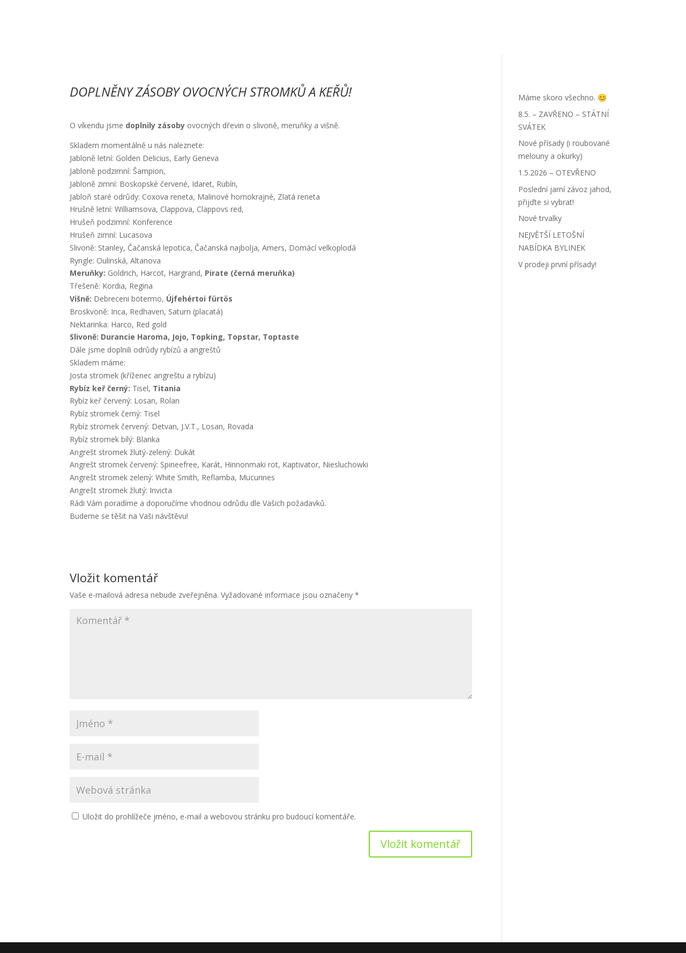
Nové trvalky (540, 218)
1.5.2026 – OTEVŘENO (557, 172)
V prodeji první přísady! (557, 264)
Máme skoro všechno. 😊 (562, 97)
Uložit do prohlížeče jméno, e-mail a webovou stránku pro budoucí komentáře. (219, 816)
